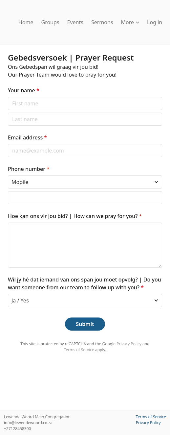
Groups (50, 22)
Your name (23, 90)
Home (25, 22)
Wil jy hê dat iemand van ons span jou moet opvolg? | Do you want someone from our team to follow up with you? (84, 283)
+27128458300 (17, 428)
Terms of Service (79, 350)
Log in (154, 22)
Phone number (29, 168)
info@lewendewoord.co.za (28, 423)
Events (75, 22)
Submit (85, 324)
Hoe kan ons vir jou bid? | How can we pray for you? (75, 216)
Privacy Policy (129, 344)
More (130, 22)
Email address (27, 137)
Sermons (102, 22)
